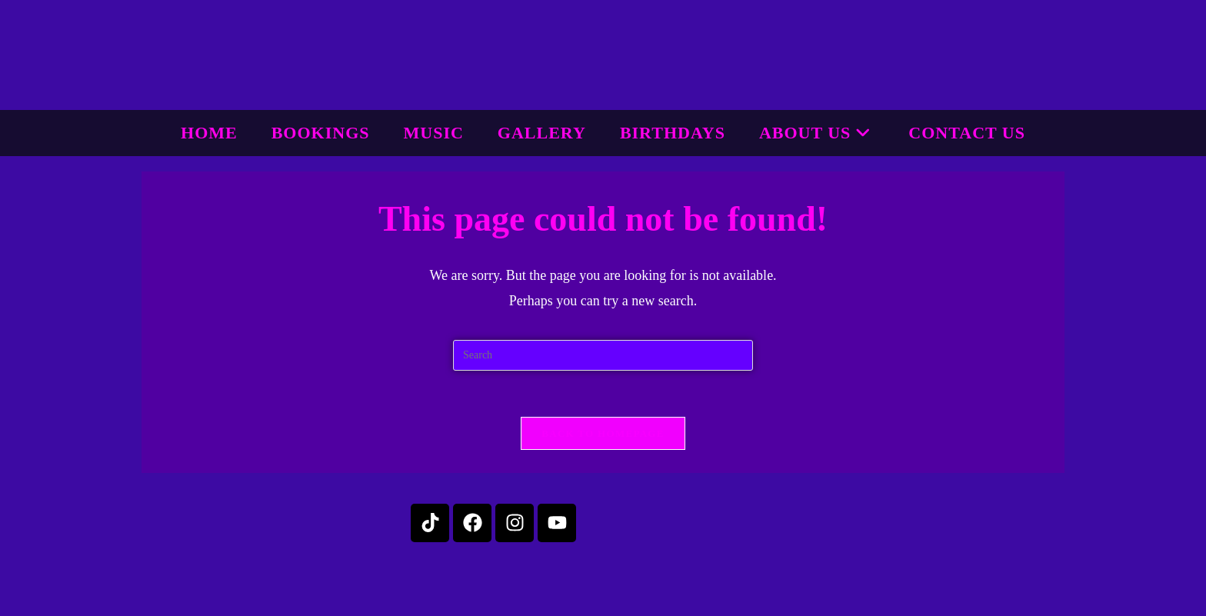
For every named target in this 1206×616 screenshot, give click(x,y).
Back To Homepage (602, 433)
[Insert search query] (603, 355)
